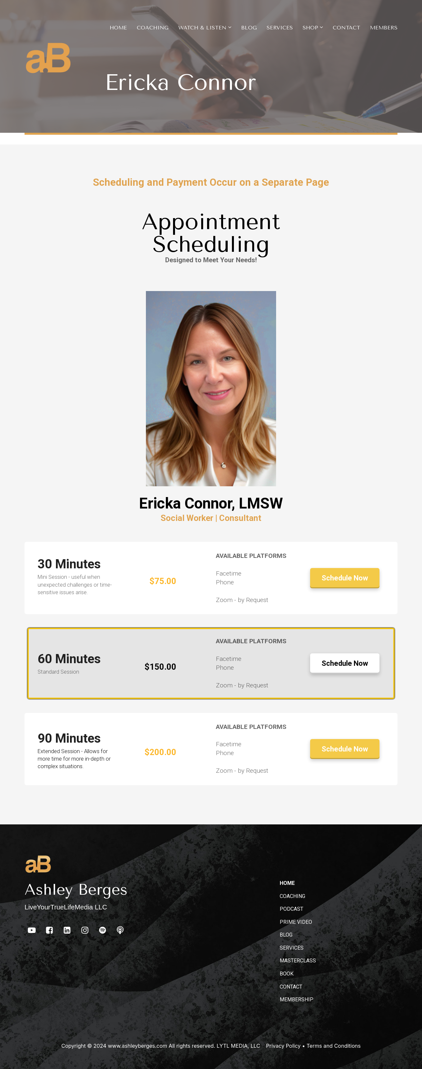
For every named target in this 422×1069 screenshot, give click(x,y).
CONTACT (291, 987)
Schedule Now (345, 578)
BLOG (286, 935)
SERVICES (292, 948)
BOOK (286, 974)
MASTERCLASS (298, 960)
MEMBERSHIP (296, 999)
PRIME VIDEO (296, 922)
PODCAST (291, 909)
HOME (287, 883)
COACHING (292, 896)
